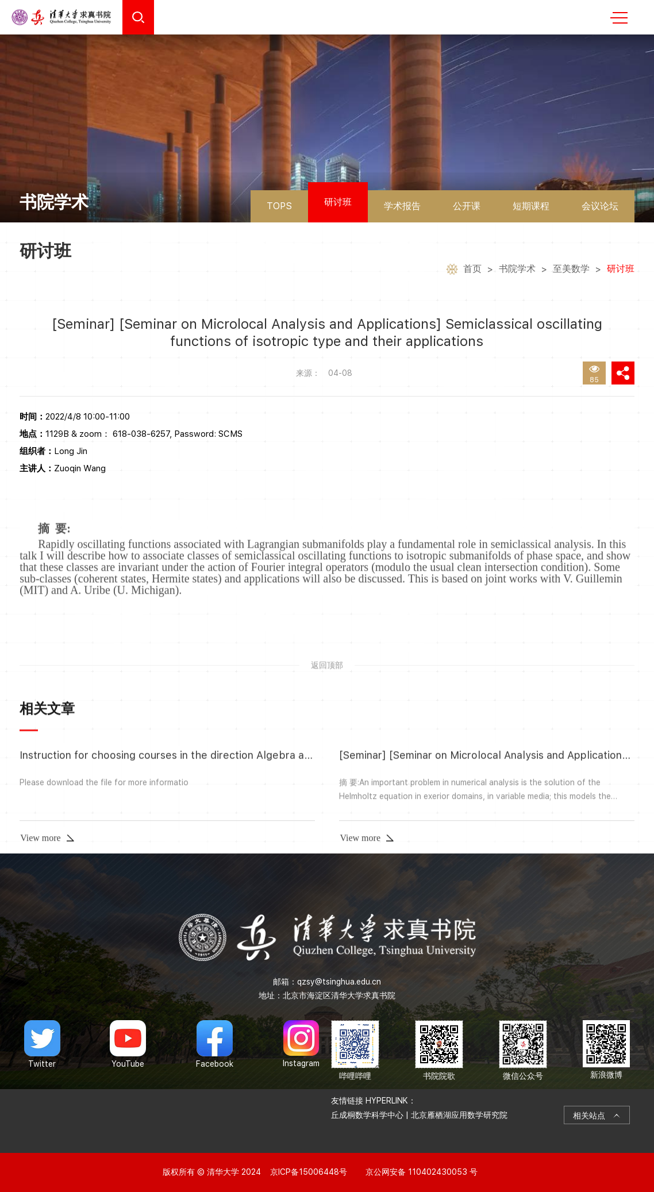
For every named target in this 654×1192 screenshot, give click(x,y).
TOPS (279, 206)
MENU (619, 18)
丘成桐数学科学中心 (367, 1115)
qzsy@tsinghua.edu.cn (339, 981)
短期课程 (531, 206)
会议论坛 (600, 206)
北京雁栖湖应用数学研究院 (459, 1115)
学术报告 (402, 206)
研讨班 (338, 202)
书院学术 (517, 271)
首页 (472, 271)
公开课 (466, 206)
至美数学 (571, 271)
